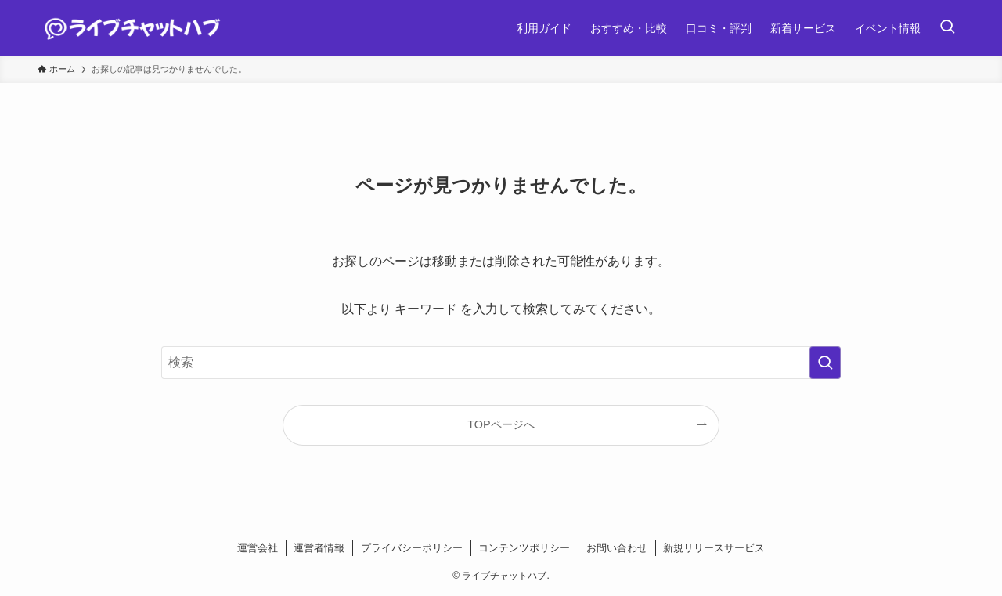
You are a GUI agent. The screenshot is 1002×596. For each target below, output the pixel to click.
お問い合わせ (616, 548)
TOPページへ (500, 424)
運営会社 (257, 548)
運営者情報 (319, 548)
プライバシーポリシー (412, 548)
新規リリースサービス (714, 548)
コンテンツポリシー (524, 548)
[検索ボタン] (947, 28)
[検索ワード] (501, 362)
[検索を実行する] (825, 362)
